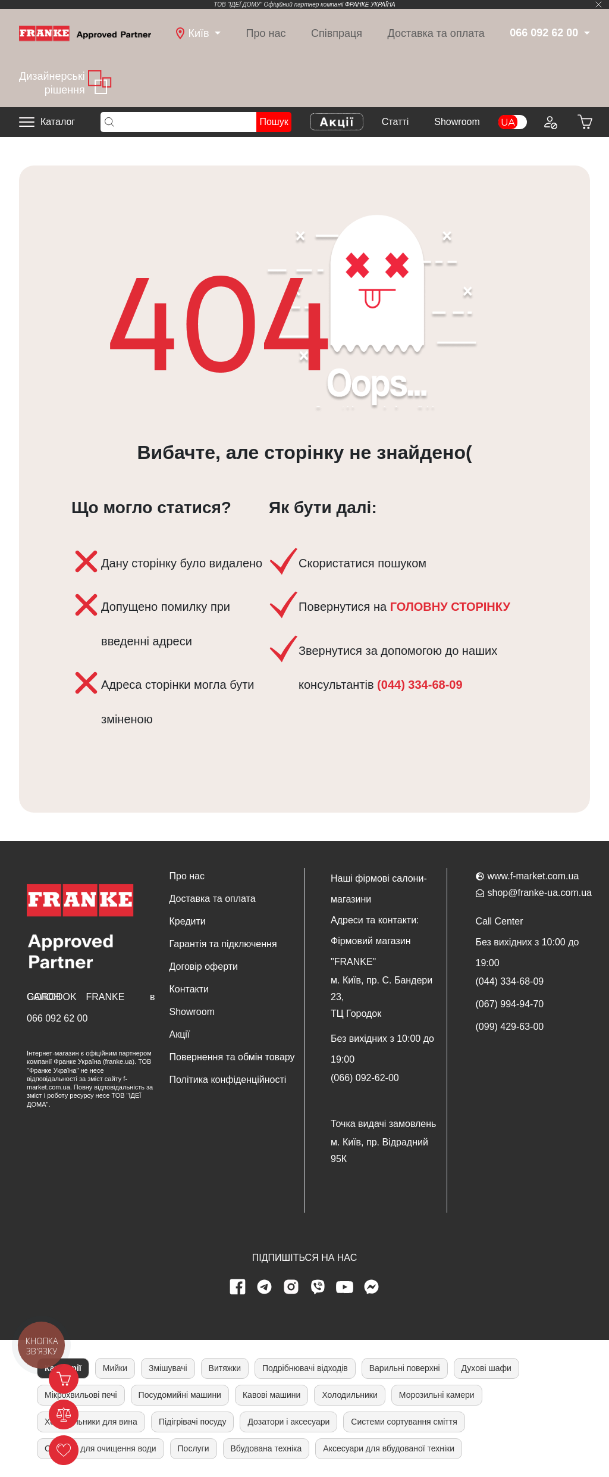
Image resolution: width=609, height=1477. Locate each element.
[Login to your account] (550, 122)
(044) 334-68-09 (418, 684)
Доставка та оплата (436, 33)
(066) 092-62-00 (365, 1078)
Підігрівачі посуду (193, 1421)
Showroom (456, 122)
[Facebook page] (238, 1287)
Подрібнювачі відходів (305, 1368)
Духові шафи (486, 1368)
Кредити (187, 921)
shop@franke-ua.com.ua (540, 893)
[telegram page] (265, 1287)
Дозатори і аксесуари (288, 1421)
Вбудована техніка (266, 1448)
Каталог (57, 122)
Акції (179, 1034)
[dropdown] (198, 34)
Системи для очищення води (100, 1448)
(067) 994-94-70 (510, 1004)
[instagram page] (291, 1287)
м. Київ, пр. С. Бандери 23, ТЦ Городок (381, 997)
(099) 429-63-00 (510, 1027)
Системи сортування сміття (404, 1421)
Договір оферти (203, 966)
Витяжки (225, 1368)
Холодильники (349, 1395)
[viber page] (318, 1287)
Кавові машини (271, 1395)
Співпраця (336, 33)
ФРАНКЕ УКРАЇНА (370, 4)
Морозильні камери (437, 1395)
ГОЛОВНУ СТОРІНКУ (450, 606)
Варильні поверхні (404, 1368)
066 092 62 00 (57, 1018)
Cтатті (395, 122)
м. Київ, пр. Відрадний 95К (379, 1150)
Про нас (266, 33)
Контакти (189, 989)
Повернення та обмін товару (232, 1057)
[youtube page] (345, 1287)
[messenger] (372, 1287)
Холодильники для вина (91, 1421)
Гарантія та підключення (223, 944)
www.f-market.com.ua (533, 876)
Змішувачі (168, 1368)
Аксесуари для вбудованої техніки (388, 1448)
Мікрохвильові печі (81, 1395)
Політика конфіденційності (228, 1080)
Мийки (115, 1368)
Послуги (193, 1448)
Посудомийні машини (180, 1395)
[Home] (85, 32)
